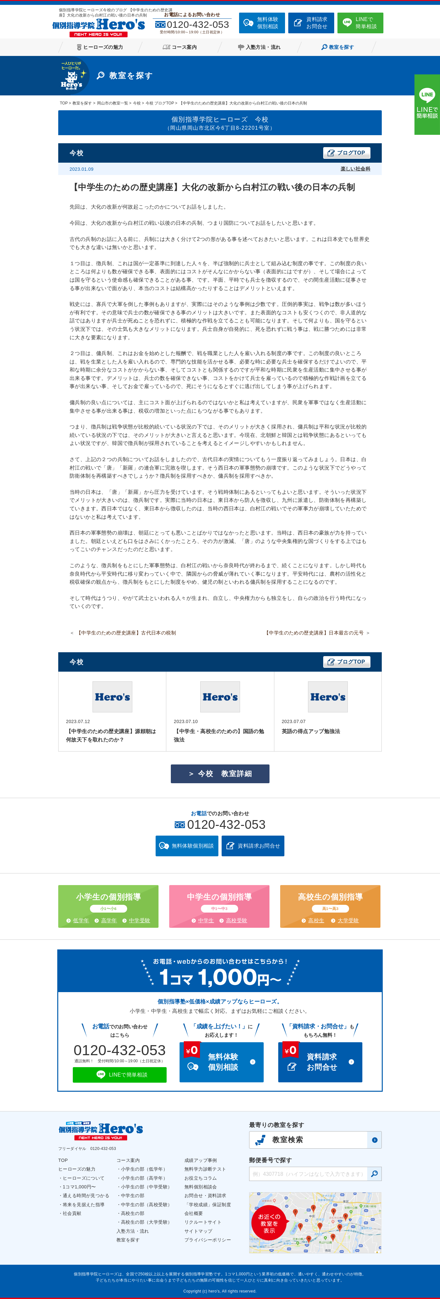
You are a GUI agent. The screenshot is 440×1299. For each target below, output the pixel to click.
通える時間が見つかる (86, 1195)
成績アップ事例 (200, 1160)
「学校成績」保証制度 (207, 1204)
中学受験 (139, 920)
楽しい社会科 (355, 168)
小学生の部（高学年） (144, 1178)
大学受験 (348, 920)
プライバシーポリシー (207, 1239)
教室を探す (128, 1239)
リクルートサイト (203, 1222)
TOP (63, 1160)
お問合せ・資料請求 (205, 1195)
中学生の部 (132, 1195)
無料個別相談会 (200, 1186)
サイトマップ (198, 1231)
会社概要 (193, 1213)
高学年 (109, 920)
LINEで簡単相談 (366, 22)
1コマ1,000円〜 (79, 1186)
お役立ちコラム (200, 1178)
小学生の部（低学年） (144, 1169)
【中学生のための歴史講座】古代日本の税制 (126, 632)
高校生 (316, 920)
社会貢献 (72, 1213)
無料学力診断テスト (205, 1169)
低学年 (81, 920)
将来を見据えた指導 (84, 1204)
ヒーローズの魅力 (76, 1169)
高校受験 (237, 920)
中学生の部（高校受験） (146, 1204)
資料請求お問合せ (317, 22)
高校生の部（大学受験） (146, 1222)
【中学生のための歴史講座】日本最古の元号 (314, 632)
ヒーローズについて (84, 1178)
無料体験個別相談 (268, 22)
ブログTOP (351, 153)
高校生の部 (132, 1213)
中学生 (206, 920)
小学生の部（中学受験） (146, 1186)
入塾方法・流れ (132, 1231)
